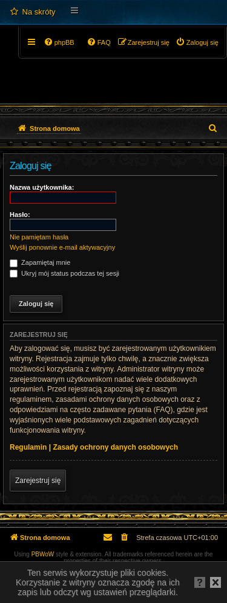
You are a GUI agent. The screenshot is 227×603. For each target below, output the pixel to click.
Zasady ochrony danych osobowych (115, 447)
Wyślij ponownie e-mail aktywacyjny (62, 247)
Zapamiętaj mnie (40, 262)
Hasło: (20, 214)
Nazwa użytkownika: (42, 187)
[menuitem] (32, 12)
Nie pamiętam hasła (39, 237)
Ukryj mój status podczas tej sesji (64, 273)
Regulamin (28, 447)
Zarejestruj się (38, 480)
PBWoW (42, 554)
